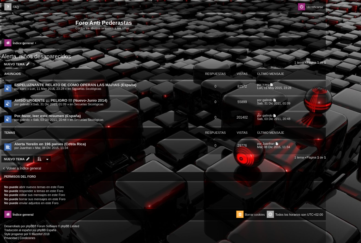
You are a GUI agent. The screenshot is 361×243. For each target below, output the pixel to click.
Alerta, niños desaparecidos (36, 56)
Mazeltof (37, 234)
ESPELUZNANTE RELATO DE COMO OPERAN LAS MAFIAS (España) (75, 85)
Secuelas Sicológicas (86, 88)
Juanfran (26, 148)
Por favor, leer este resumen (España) (47, 116)
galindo (25, 104)
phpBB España (46, 230)
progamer (17, 234)
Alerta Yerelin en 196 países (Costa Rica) (50, 144)
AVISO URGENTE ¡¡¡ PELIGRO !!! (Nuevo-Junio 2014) (60, 100)
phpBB (30, 226)
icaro (23, 88)
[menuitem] (11, 7)
